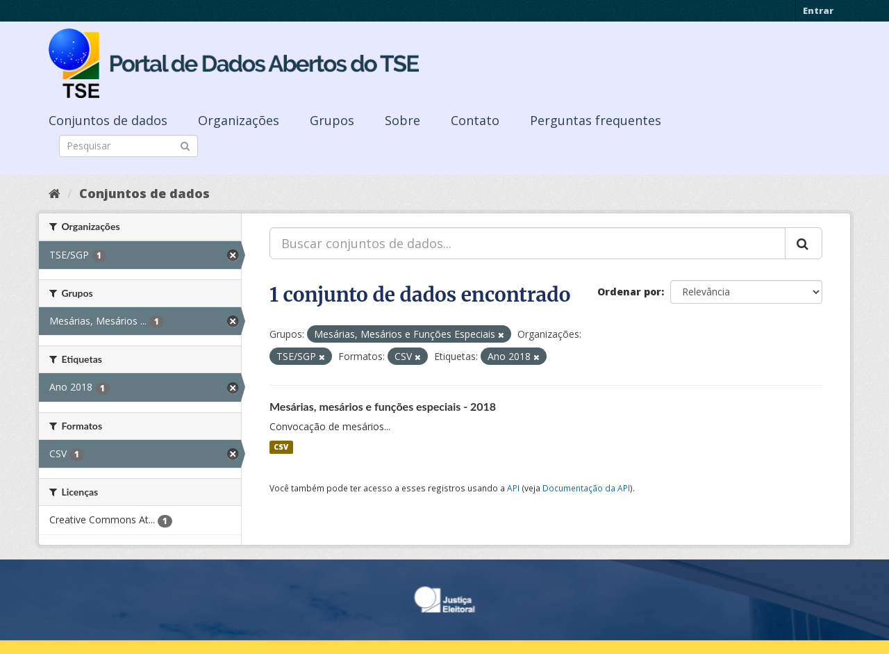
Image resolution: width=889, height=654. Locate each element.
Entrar (818, 10)
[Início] (54, 193)
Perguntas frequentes (595, 120)
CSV (281, 447)
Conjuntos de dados (108, 120)
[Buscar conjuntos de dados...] (527, 243)
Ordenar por (629, 291)
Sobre (402, 120)
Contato (475, 120)
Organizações (238, 120)
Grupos (332, 120)
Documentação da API (586, 487)
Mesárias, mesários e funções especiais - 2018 (382, 406)
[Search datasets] (128, 146)
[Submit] (185, 145)
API (513, 487)
